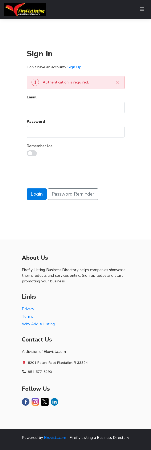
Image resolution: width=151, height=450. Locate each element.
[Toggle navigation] (142, 9)
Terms (27, 316)
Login (37, 194)
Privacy (28, 308)
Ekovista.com (55, 437)
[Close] (117, 82)
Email (32, 97)
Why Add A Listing (38, 324)
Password (36, 121)
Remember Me (40, 145)
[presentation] (59, 173)
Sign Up (74, 67)
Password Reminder (73, 194)
